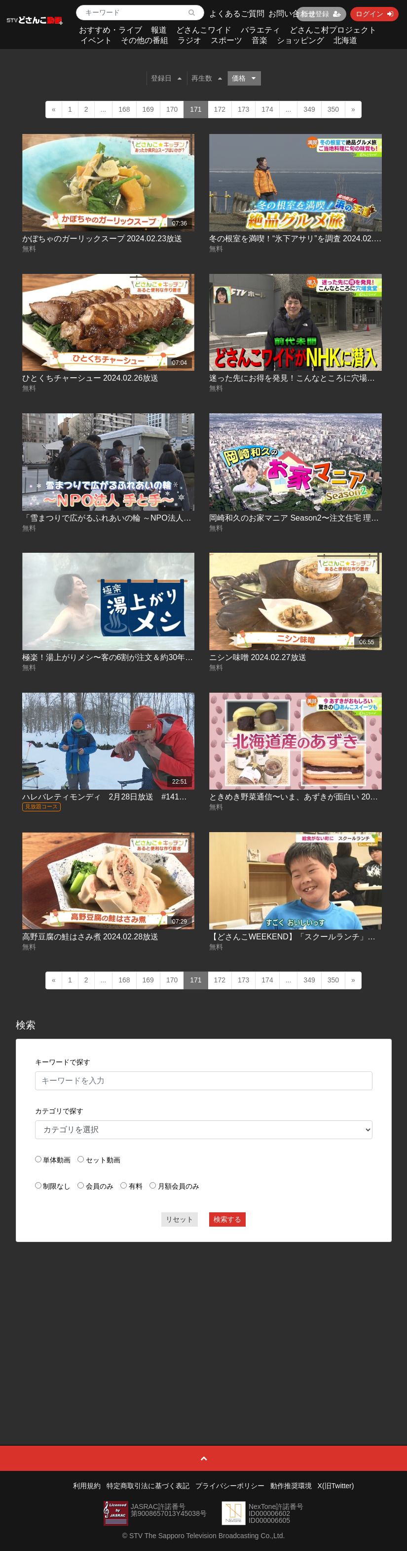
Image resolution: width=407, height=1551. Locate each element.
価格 (244, 78)
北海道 (345, 40)
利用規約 (87, 1486)
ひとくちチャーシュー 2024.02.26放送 (90, 378)
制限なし (57, 1186)
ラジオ (189, 40)
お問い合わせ (292, 13)
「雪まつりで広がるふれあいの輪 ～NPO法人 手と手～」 (126, 518)
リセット (179, 1219)
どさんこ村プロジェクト (333, 30)
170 (172, 109)
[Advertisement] (204, 1321)
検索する (227, 1219)
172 (219, 109)
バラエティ (260, 30)
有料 (136, 1186)
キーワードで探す (62, 1062)
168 (124, 109)
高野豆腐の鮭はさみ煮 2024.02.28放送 (90, 936)
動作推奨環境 (291, 1486)
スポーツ (226, 40)
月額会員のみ (178, 1186)
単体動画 (57, 1160)
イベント (96, 40)
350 (333, 109)
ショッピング (300, 40)
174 (267, 109)
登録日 (166, 78)
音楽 (259, 40)
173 (243, 109)
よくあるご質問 (236, 13)
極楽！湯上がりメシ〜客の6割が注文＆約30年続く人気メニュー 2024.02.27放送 (164, 657)
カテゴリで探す (59, 1111)
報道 (159, 30)
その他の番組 (144, 40)
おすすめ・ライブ (110, 30)
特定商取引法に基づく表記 (148, 1486)
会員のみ (99, 1186)
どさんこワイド (203, 30)
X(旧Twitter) (336, 1486)
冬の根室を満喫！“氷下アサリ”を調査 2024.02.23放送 (303, 238)
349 (309, 109)
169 (148, 109)
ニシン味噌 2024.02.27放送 (257, 657)
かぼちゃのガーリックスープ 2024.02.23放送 (102, 238)
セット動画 (103, 1160)
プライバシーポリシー (229, 1486)
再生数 (206, 78)
